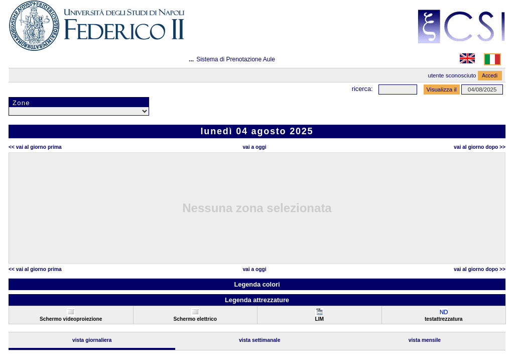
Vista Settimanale (260, 340)
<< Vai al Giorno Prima (35, 147)
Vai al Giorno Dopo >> (479, 147)
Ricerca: (362, 89)
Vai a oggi (254, 147)
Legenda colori (257, 284)
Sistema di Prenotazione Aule (235, 59)
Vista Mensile (425, 340)
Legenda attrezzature (257, 300)
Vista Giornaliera (92, 340)
